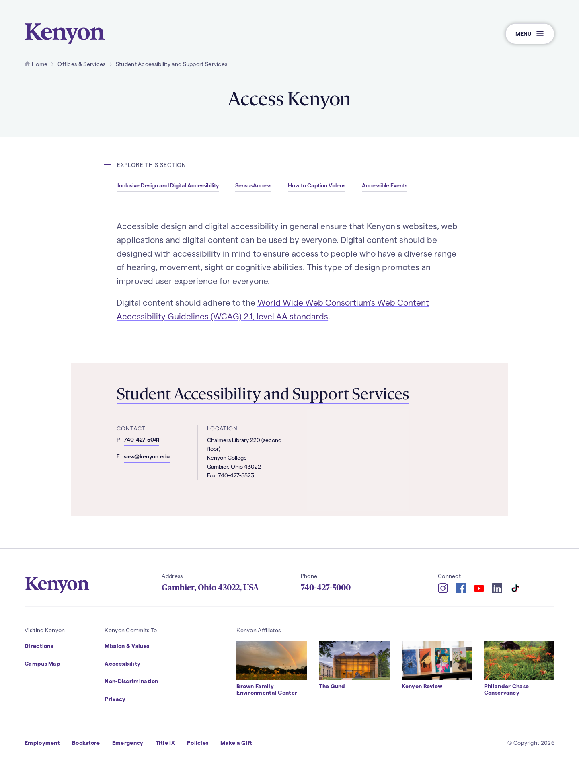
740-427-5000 (326, 587)
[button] (529, 33)
